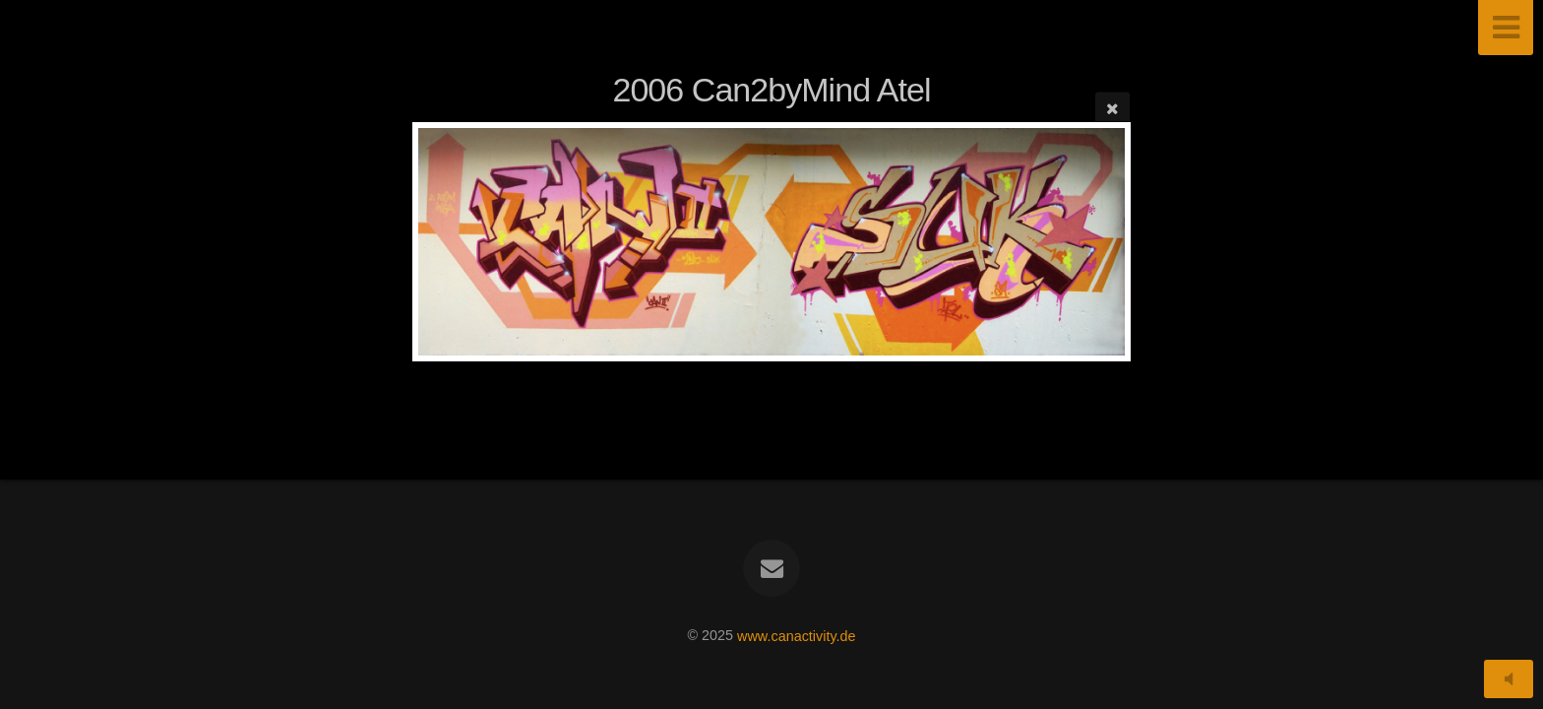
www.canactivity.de (796, 635)
